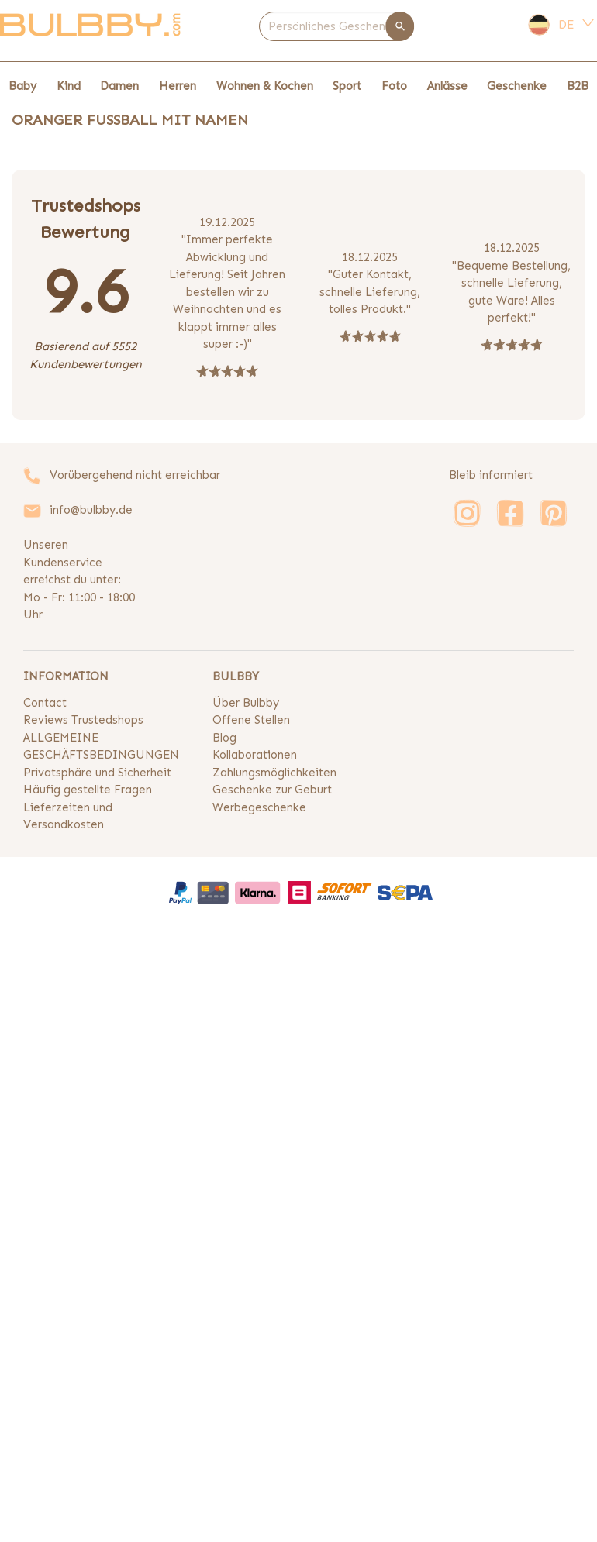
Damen (119, 86)
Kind (69, 86)
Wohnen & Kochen (264, 86)
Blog (224, 738)
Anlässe (447, 86)
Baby (22, 86)
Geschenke (517, 86)
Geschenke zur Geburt (272, 790)
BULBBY (235, 676)
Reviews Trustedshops (83, 720)
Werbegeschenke (259, 807)
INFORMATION (66, 676)
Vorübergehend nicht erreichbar (135, 475)
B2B (577, 86)
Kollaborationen (254, 755)
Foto (394, 86)
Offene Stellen (251, 720)
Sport (347, 86)
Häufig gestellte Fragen (87, 790)
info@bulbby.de (91, 510)
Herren (177, 86)
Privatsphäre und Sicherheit (97, 773)
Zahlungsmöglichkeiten (274, 773)
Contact (45, 703)
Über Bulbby (245, 703)
